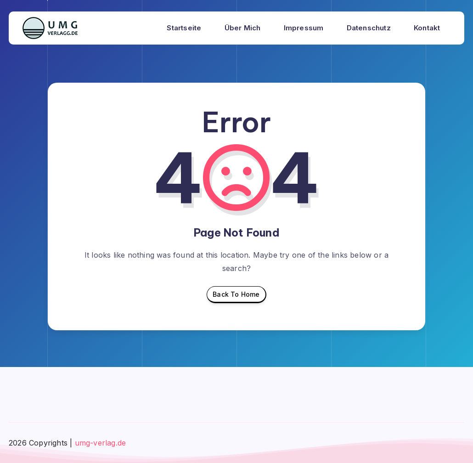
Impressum (304, 27)
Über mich (243, 27)
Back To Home (236, 296)
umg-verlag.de (100, 442)
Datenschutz (369, 27)
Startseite (184, 27)
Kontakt (427, 27)
